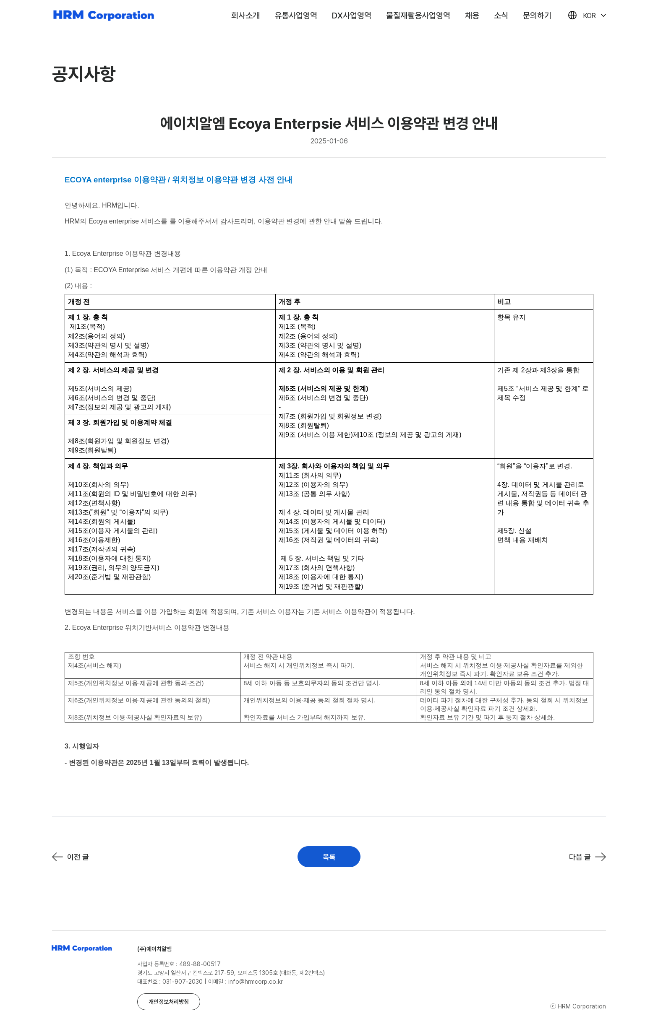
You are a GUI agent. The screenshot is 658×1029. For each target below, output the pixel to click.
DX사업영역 (351, 15)
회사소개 (245, 15)
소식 (501, 15)
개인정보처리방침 (169, 1001)
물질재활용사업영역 (418, 15)
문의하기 (537, 15)
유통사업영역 (295, 15)
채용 (472, 15)
